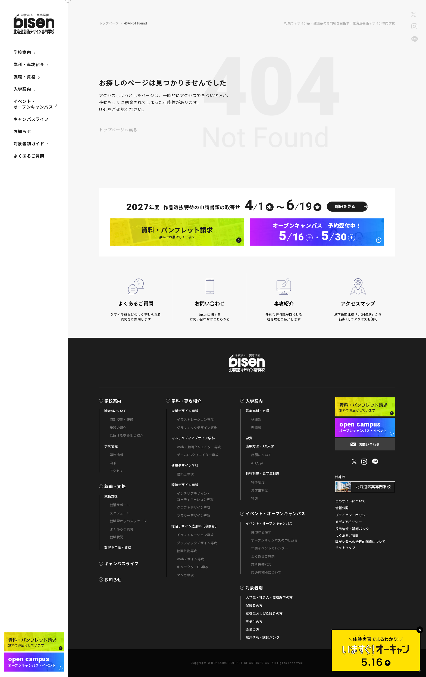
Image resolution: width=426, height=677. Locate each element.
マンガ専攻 (185, 575)
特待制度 (257, 482)
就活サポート (120, 504)
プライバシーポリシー (352, 514)
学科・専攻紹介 (29, 64)
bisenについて (115, 410)
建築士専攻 (185, 474)
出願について (261, 454)
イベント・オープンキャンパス (33, 104)
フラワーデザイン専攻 (194, 515)
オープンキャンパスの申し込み (274, 540)
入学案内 (22, 89)
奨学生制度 (259, 490)
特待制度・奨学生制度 (262, 473)
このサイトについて (350, 501)
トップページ (108, 23)
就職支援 (111, 496)
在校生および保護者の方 (264, 613)
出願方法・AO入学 (260, 446)
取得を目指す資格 (117, 547)
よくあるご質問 (29, 156)
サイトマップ (345, 547)
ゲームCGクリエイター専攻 (198, 454)
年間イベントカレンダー (269, 548)
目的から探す (261, 532)
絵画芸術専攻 (187, 550)
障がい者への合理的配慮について (360, 541)
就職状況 (116, 536)
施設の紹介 (118, 427)
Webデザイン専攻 (190, 559)
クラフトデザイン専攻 (194, 507)
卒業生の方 (254, 621)
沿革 (113, 462)
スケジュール (120, 513)
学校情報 (111, 446)
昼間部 (256, 419)
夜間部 (256, 427)
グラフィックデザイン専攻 (197, 427)
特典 (254, 498)
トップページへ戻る (118, 129)
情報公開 (342, 507)
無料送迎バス (261, 564)
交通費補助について (266, 572)
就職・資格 (25, 76)
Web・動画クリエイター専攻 (199, 446)
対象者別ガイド (29, 143)
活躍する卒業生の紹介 (126, 435)
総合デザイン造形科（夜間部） (194, 526)
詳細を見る (345, 206)
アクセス (116, 470)
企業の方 (252, 629)
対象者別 (254, 588)
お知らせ (22, 131)
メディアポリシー (348, 521)
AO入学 (256, 462)
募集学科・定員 (257, 410)
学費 (249, 437)
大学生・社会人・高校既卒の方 (269, 597)
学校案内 (22, 52)
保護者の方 (254, 605)
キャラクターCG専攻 (193, 566)
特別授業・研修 (121, 419)
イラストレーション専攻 (195, 419)
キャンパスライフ (31, 119)
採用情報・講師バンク (263, 637)
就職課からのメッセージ (128, 520)
